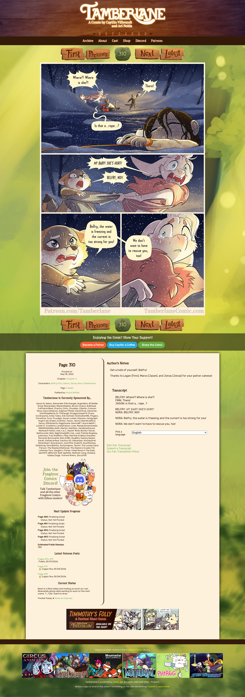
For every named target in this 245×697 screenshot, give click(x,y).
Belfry (54, 383)
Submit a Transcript (119, 448)
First (73, 54)
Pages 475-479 (45, 559)
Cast (115, 41)
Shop (126, 41)
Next (147, 54)
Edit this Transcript (119, 445)
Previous (97, 54)
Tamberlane (90, 383)
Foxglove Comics (134, 650)
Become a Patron (93, 345)
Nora (80, 383)
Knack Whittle (72, 392)
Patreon (157, 41)
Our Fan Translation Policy (123, 451)
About (102, 41)
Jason (66, 383)
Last (172, 54)
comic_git (118, 682)
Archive (88, 41)
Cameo (69, 388)
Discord (140, 41)
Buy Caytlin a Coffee (122, 345)
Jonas (73, 383)
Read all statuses (63, 598)
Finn (60, 383)
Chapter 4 (72, 379)
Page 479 (43, 566)
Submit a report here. (159, 686)
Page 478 (43, 574)
